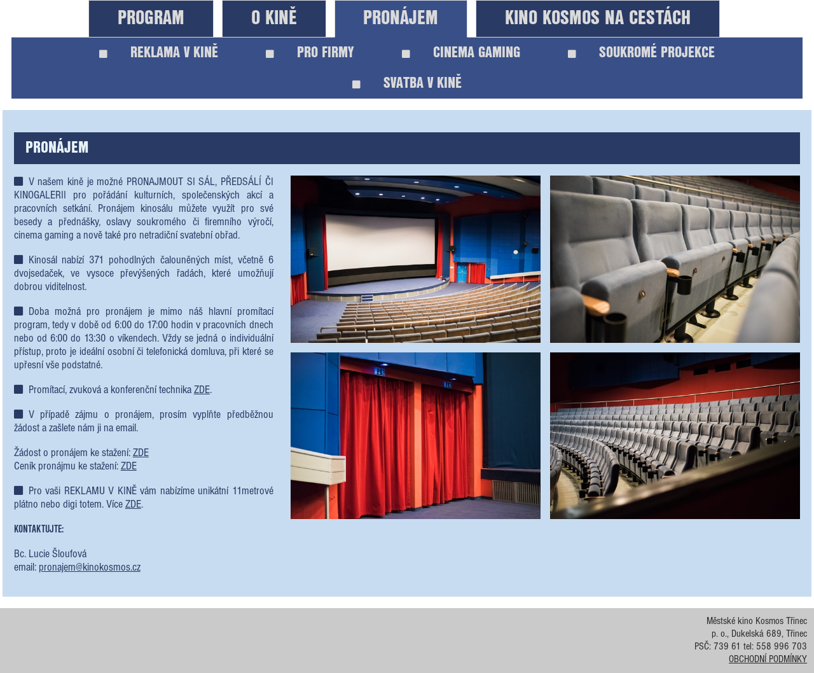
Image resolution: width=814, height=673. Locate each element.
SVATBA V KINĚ (407, 83)
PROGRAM (151, 18)
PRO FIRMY (310, 52)
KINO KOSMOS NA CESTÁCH (598, 18)
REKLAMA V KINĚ (158, 52)
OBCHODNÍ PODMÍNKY (768, 659)
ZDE (202, 390)
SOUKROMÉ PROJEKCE (641, 52)
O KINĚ (274, 18)
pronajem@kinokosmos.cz (90, 567)
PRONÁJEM (400, 18)
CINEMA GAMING (461, 52)
